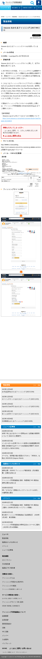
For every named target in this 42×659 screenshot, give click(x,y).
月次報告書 (6, 564)
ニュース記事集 (21, 427)
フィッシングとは (8, 578)
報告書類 (15, 7)
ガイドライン (7, 560)
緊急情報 (14, 16)
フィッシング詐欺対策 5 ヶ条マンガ (12, 589)
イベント (21, 498)
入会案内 (5, 639)
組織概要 (5, 616)
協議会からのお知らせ (21, 464)
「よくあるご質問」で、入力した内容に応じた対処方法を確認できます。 (21, 132)
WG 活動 (5, 631)
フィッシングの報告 (9, 586)
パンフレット (7, 643)
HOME (2, 16)
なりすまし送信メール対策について (12, 598)
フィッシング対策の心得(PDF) (12, 582)
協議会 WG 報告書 (8, 568)
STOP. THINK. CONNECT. (11, 606)
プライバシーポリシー (21, 652)
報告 (39, 4)
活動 (3, 628)
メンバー (5, 635)
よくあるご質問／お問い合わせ (20, 648)
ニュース (4, 7)
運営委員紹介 (7, 624)
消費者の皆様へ (28, 7)
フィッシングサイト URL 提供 (12, 602)
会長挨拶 (5, 620)
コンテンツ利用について (9, 652)
